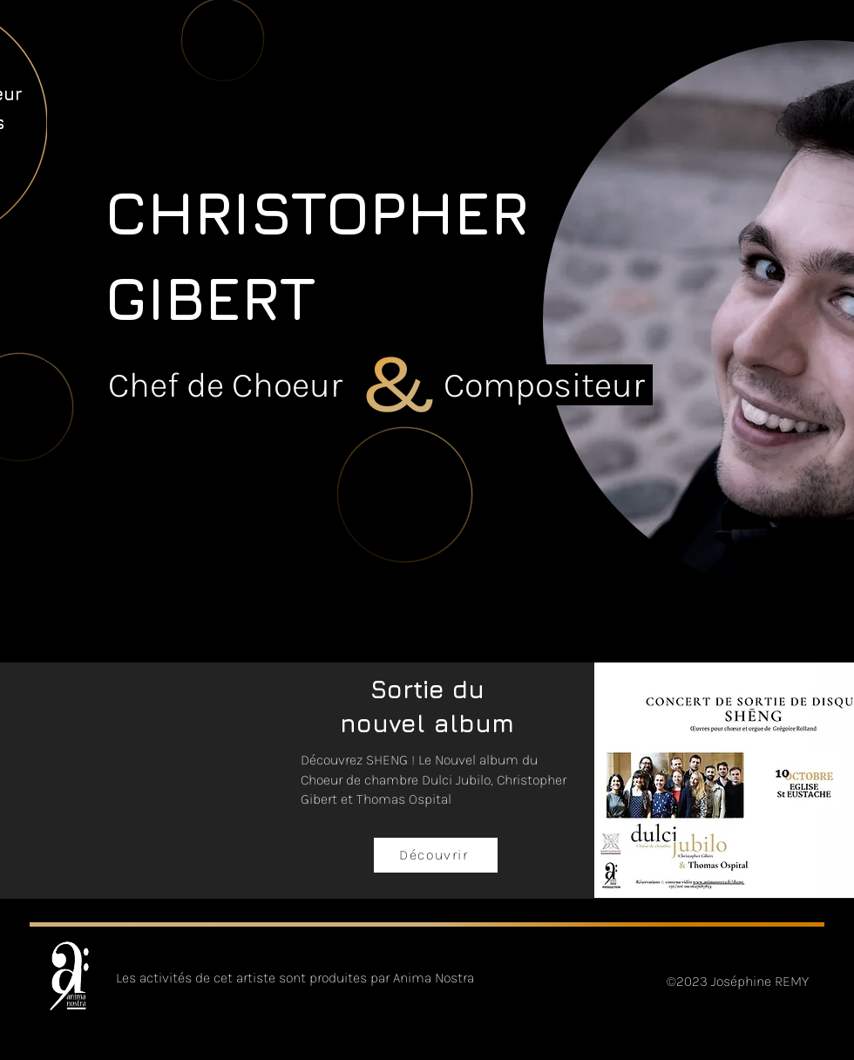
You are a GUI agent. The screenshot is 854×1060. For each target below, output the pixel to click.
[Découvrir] (436, 855)
